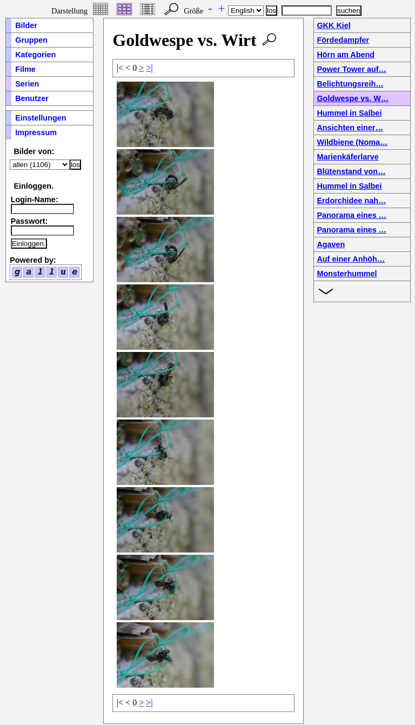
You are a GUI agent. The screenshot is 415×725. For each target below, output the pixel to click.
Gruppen (31, 40)
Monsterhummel (347, 273)
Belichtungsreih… (350, 83)
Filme (25, 69)
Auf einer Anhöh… (351, 259)
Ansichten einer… (350, 127)
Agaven (331, 244)
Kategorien (35, 54)
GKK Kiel (333, 25)
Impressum (36, 132)
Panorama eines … (351, 215)
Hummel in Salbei (349, 113)
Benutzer (32, 98)
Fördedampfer (343, 40)
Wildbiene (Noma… (352, 142)
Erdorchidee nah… (351, 200)
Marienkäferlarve (347, 156)
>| (149, 67)
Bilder (26, 25)
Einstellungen (40, 118)
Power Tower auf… (351, 69)
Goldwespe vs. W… (353, 98)
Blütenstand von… (351, 171)
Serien (27, 83)
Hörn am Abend (345, 54)
